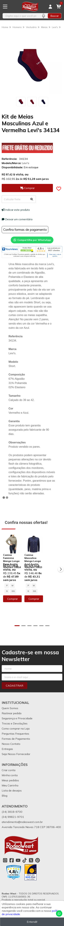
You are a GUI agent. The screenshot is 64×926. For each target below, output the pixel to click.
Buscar (54, 15)
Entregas (7, 741)
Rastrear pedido (12, 705)
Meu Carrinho (10, 778)
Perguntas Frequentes (15, 726)
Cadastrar (14, 678)
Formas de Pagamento (16, 731)
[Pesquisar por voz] (43, 15)
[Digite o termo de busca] (21, 15)
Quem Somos (10, 700)
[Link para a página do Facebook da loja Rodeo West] (11, 852)
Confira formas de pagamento (25, 230)
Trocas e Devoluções (14, 716)
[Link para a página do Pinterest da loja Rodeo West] (37, 852)
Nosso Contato (11, 736)
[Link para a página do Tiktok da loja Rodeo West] (24, 852)
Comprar (17, 598)
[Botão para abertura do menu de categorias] (5, 6)
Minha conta (10, 767)
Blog (4, 788)
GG (24, 591)
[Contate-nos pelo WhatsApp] (59, 913)
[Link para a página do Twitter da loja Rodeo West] (31, 852)
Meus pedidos (10, 773)
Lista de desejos (12, 783)
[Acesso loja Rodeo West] (50, 6)
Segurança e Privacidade (17, 711)
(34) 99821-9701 (13, 809)
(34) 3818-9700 (12, 804)
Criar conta (8, 762)
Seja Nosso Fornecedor (16, 746)
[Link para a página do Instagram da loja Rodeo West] (5, 852)
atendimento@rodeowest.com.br (22, 814)
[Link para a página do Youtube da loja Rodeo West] (18, 852)
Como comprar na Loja (16, 721)
